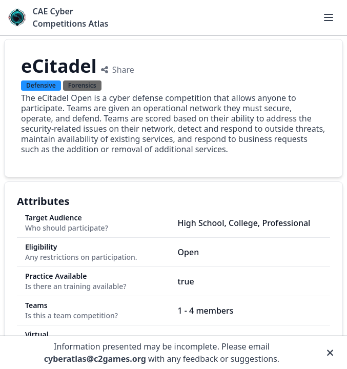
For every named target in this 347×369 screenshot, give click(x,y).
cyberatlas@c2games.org (95, 358)
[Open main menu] (328, 17)
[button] (328, 17)
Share (117, 69)
